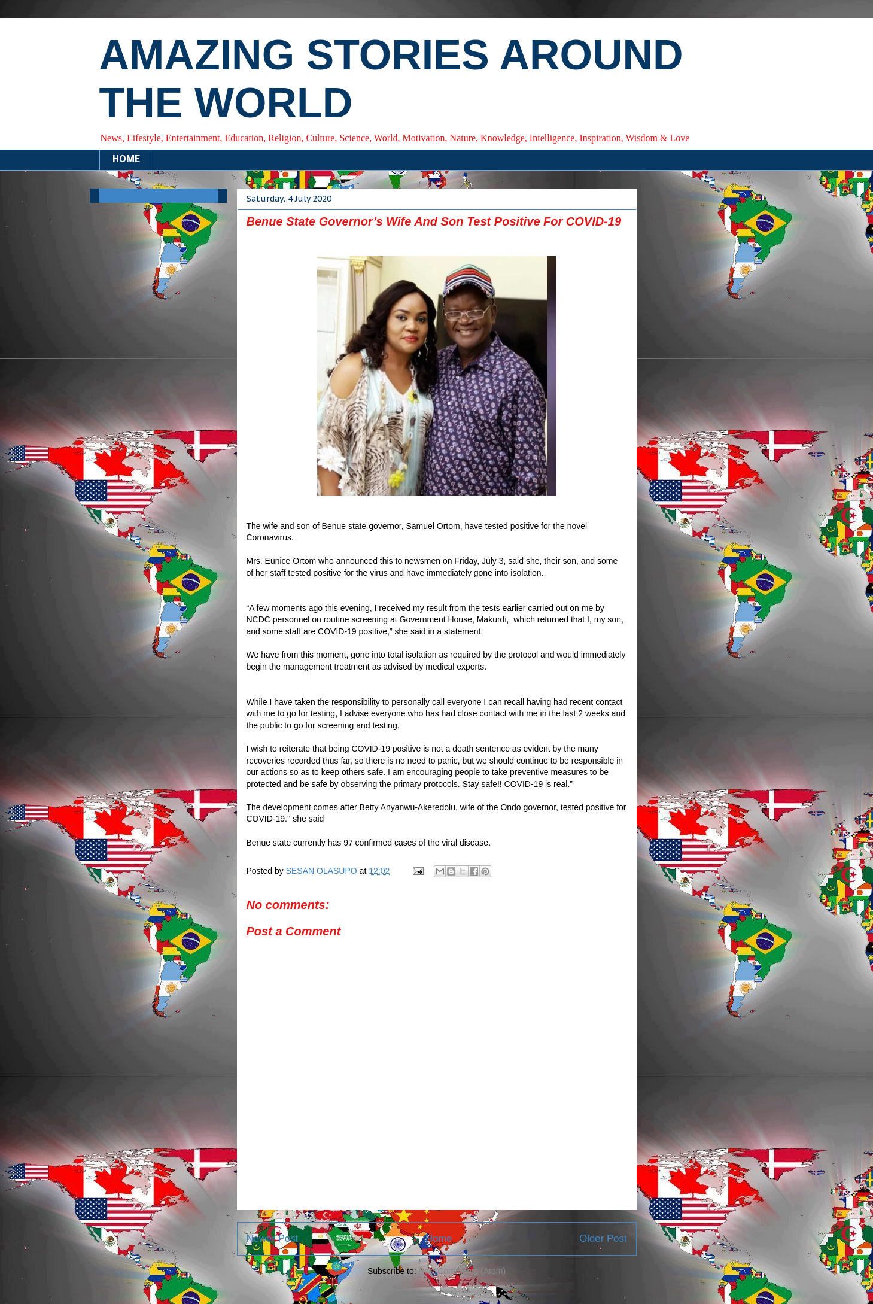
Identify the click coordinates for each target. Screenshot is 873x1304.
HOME (126, 160)
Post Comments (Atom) (462, 1271)
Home (438, 1238)
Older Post (602, 1238)
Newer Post (273, 1238)
